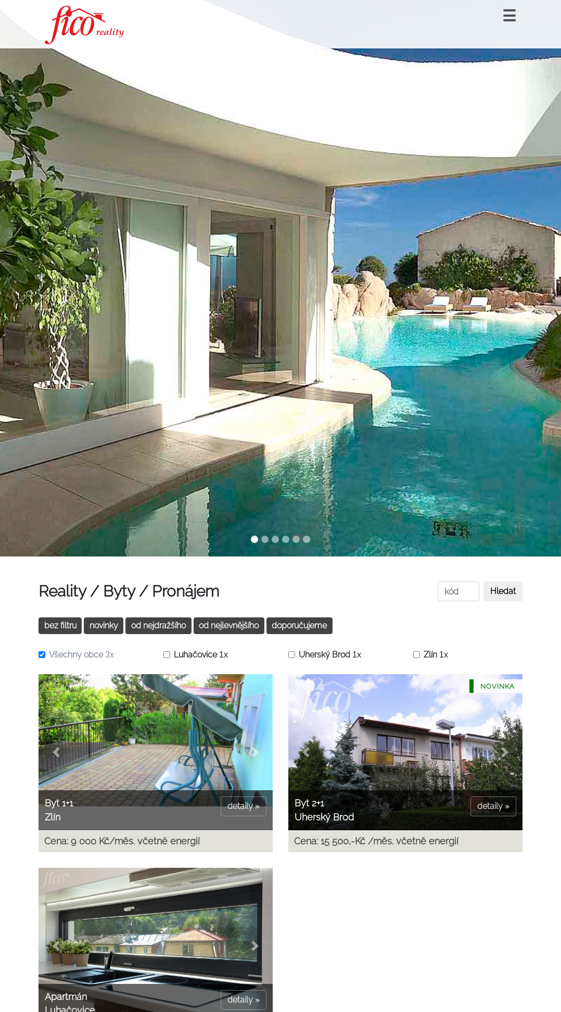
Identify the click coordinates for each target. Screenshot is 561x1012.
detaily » (243, 806)
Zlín (436, 655)
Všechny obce (81, 655)
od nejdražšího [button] (158, 625)
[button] (42, 278)
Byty (119, 590)
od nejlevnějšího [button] (229, 625)
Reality (62, 590)
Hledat (503, 591)
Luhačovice (201, 655)
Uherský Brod (330, 655)
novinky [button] (104, 625)
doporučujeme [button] (299, 625)
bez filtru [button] (60, 625)
